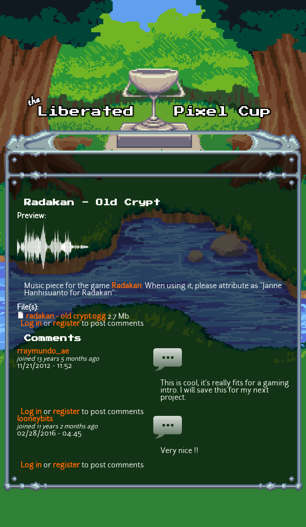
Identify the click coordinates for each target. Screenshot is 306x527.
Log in (31, 324)
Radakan (127, 286)
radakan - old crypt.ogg (66, 316)
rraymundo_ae (43, 351)
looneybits (35, 419)
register (66, 324)
